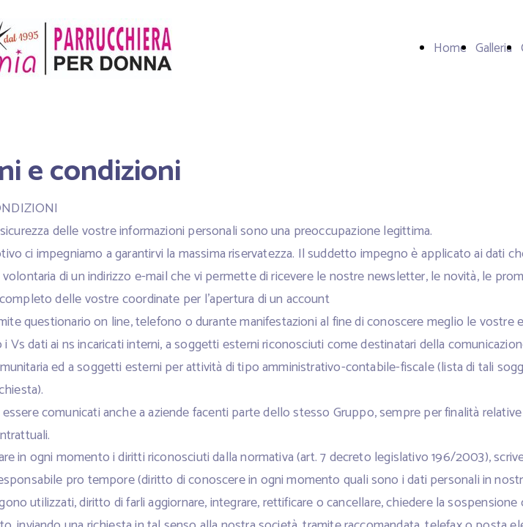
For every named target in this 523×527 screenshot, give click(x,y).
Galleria (493, 48)
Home (450, 48)
